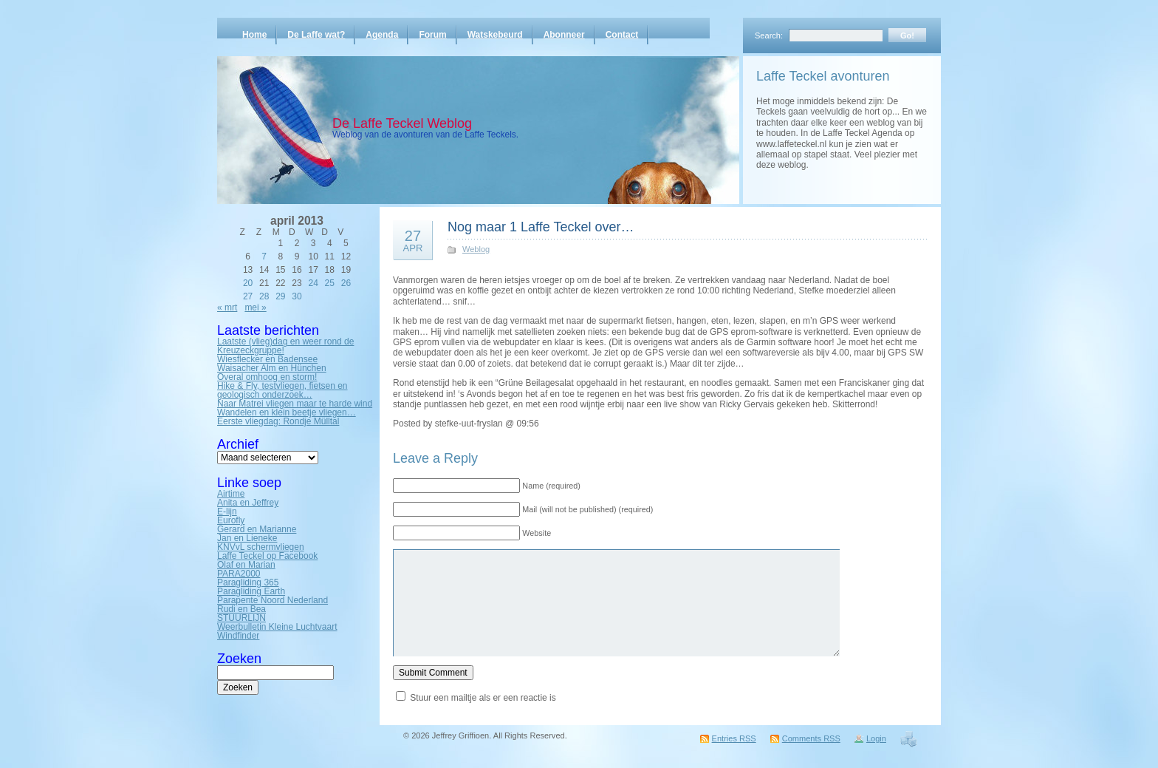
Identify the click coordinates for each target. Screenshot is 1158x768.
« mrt (227, 307)
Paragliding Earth (251, 591)
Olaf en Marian (246, 565)
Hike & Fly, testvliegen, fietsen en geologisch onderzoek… (282, 390)
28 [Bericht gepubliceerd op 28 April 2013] (264, 296)
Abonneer (564, 35)
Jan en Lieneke (247, 538)
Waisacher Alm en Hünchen (271, 368)
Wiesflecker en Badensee (267, 359)
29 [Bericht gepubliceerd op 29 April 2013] (280, 296)
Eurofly (230, 520)
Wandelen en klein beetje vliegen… (286, 412)
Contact (622, 35)
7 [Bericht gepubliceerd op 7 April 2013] (264, 256)
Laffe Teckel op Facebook (267, 556)
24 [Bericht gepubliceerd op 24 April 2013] (313, 283)
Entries (734, 738)
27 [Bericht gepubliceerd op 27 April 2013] (248, 296)
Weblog (476, 249)
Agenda (382, 35)
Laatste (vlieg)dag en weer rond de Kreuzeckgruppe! (285, 346)
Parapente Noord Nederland (272, 600)
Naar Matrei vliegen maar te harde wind (294, 403)
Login (876, 738)
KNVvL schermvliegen (260, 547)
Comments (811, 738)
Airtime (230, 494)
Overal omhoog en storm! (267, 377)
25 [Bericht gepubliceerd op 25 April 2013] (330, 283)
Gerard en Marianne (256, 529)
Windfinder (238, 636)
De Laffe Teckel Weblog (402, 123)
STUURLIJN (241, 618)
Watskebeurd (495, 35)
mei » (255, 307)
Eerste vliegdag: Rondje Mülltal (278, 421)
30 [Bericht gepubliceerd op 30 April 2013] (296, 296)
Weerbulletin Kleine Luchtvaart (277, 627)
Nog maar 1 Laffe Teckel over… (541, 227)
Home (254, 35)
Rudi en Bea (241, 609)
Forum (432, 35)
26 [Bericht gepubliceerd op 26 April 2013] (346, 283)
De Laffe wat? (316, 35)
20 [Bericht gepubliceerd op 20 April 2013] (248, 283)
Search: (769, 35)
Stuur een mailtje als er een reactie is (482, 698)
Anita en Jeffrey (247, 502)
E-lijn (227, 511)
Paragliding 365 (247, 582)
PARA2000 (238, 573)
